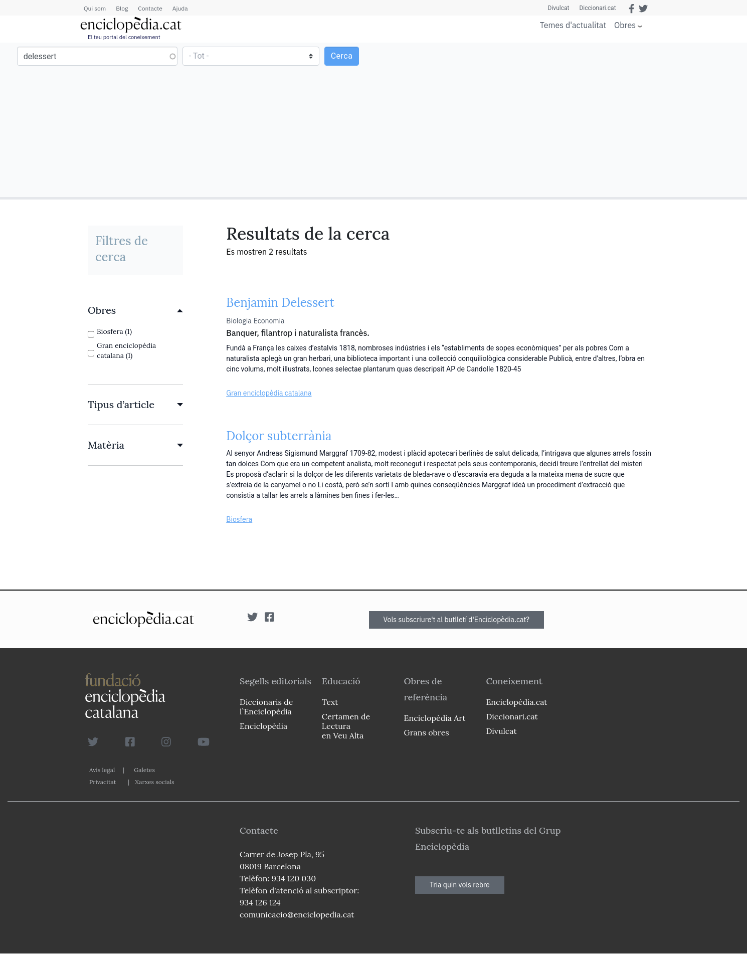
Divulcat (559, 8)
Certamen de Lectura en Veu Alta (346, 725)
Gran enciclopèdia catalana (268, 393)
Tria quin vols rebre (460, 884)
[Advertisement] (559, 119)
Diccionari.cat (597, 8)
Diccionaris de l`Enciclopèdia (266, 706)
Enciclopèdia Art (435, 718)
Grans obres (426, 732)
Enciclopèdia (263, 726)
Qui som (95, 8)
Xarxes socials (154, 782)
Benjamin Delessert (280, 302)
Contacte (150, 8)
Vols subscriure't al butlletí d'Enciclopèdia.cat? (457, 619)
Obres (625, 25)
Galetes (144, 770)
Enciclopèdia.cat (516, 702)
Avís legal (102, 770)
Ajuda (180, 8)
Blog (122, 8)
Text (330, 702)
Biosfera (239, 519)
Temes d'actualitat (573, 25)
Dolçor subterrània (278, 436)
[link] (135, 310)
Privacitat (102, 782)
